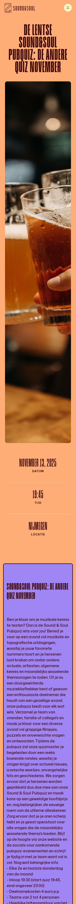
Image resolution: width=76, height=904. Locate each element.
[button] (68, 8)
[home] (19, 8)
